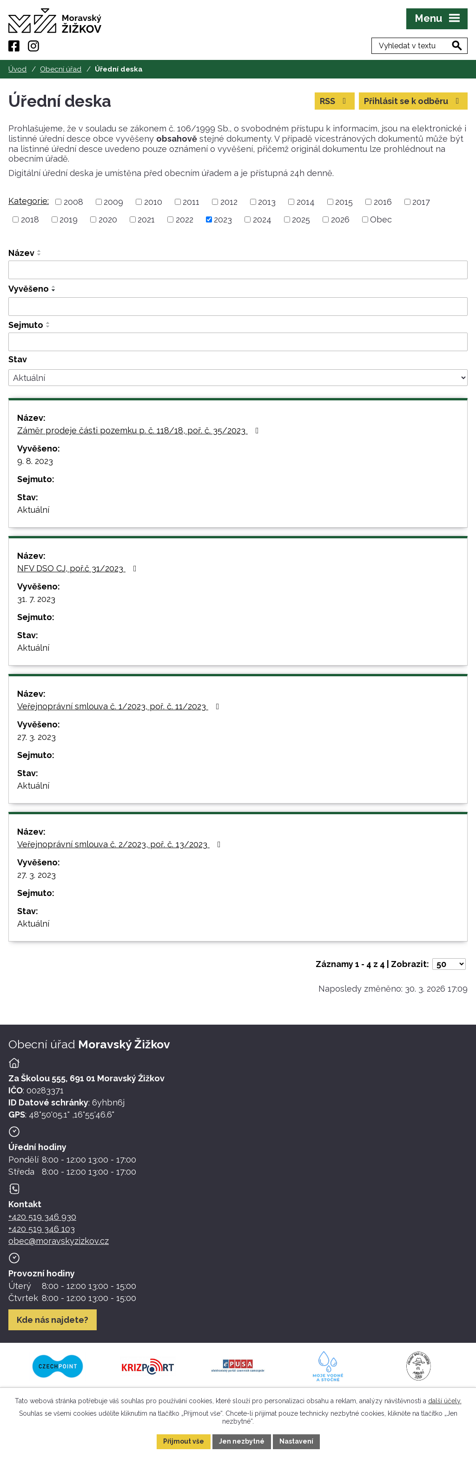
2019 (69, 219)
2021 (146, 219)
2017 (421, 202)
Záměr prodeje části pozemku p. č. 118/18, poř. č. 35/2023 (140, 430)
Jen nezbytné (241, 1441)
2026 (340, 219)
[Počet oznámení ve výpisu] (449, 964)
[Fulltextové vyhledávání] (419, 46)
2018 (30, 219)
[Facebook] (14, 46)
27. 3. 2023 (36, 737)
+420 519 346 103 (41, 1229)
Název (21, 253)
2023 (223, 219)
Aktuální (33, 510)
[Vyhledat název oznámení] (238, 270)
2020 (108, 219)
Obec (381, 219)
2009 (113, 202)
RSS (335, 101)
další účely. (445, 1401)
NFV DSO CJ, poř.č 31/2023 (78, 568)
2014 (306, 202)
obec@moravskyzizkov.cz (58, 1241)
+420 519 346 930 (42, 1217)
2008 (73, 202)
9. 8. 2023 (35, 461)
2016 (383, 202)
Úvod (17, 69)
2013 (267, 202)
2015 (344, 202)
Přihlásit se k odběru (413, 101)
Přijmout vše (183, 1441)
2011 (191, 202)
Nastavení (296, 1441)
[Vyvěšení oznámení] (238, 306)
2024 (262, 219)
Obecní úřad (60, 69)
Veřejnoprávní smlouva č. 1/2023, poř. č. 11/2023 (120, 706)
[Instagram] (33, 46)
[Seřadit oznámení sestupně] (39, 254)
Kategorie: (28, 201)
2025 (301, 219)
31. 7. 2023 (36, 599)
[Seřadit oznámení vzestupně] (39, 251)
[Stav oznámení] (238, 377)
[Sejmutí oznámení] (238, 342)
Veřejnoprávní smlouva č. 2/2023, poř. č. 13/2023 (121, 844)
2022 (184, 219)
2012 (229, 202)
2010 (153, 202)
